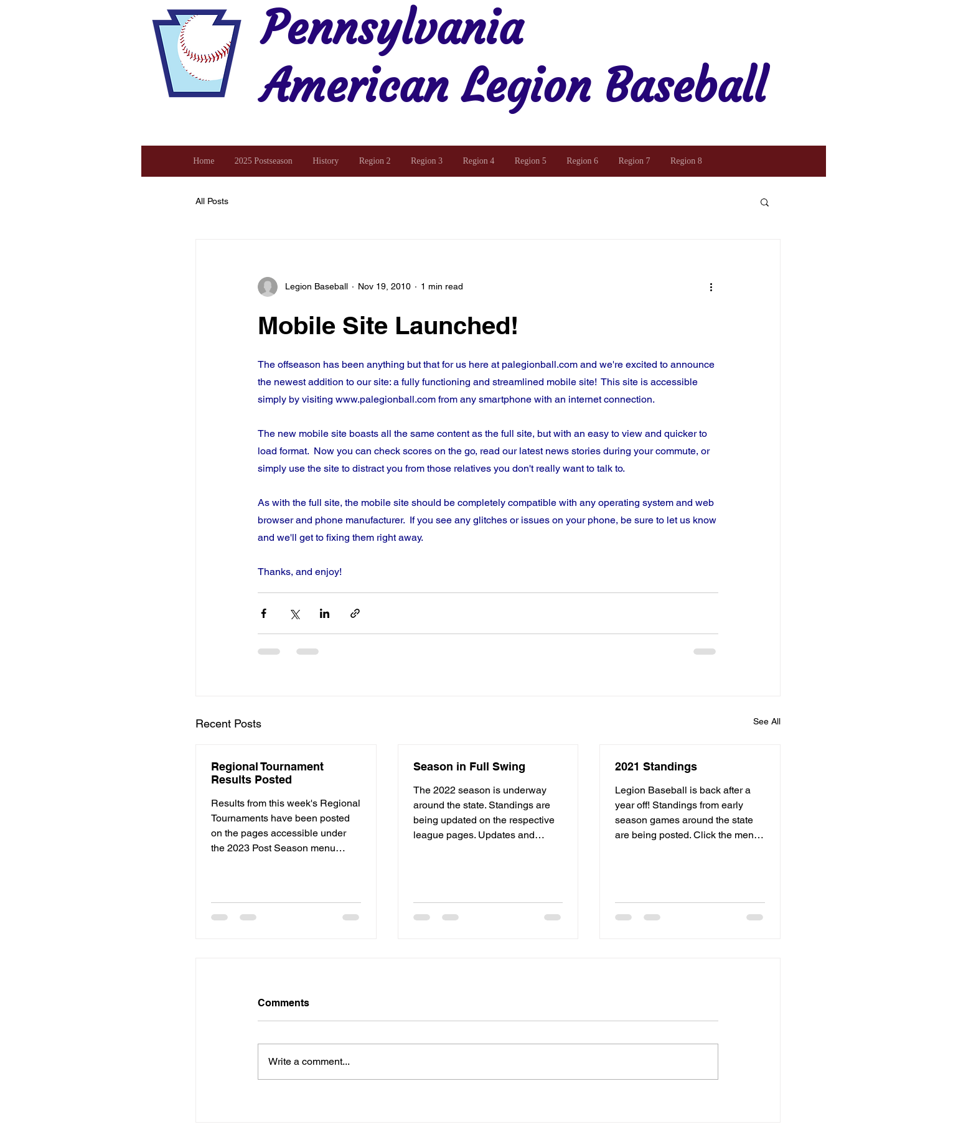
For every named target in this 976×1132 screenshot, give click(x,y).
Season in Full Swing (469, 766)
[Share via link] (355, 613)
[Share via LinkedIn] (325, 613)
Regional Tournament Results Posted (267, 773)
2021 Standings (656, 766)
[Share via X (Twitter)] (294, 613)
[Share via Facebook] (264, 613)
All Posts (211, 201)
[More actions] (710, 286)
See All (767, 721)
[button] (765, 202)
